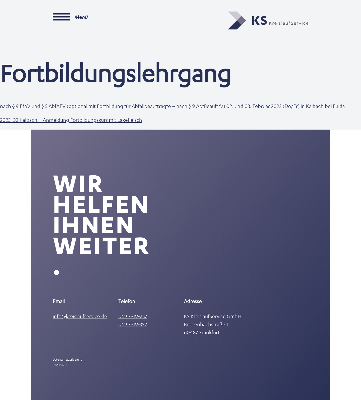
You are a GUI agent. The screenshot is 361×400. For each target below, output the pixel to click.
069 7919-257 (132, 316)
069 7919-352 (132, 324)
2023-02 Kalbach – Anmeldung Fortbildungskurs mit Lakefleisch (71, 120)
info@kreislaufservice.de (80, 316)
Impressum (60, 364)
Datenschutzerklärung (67, 359)
